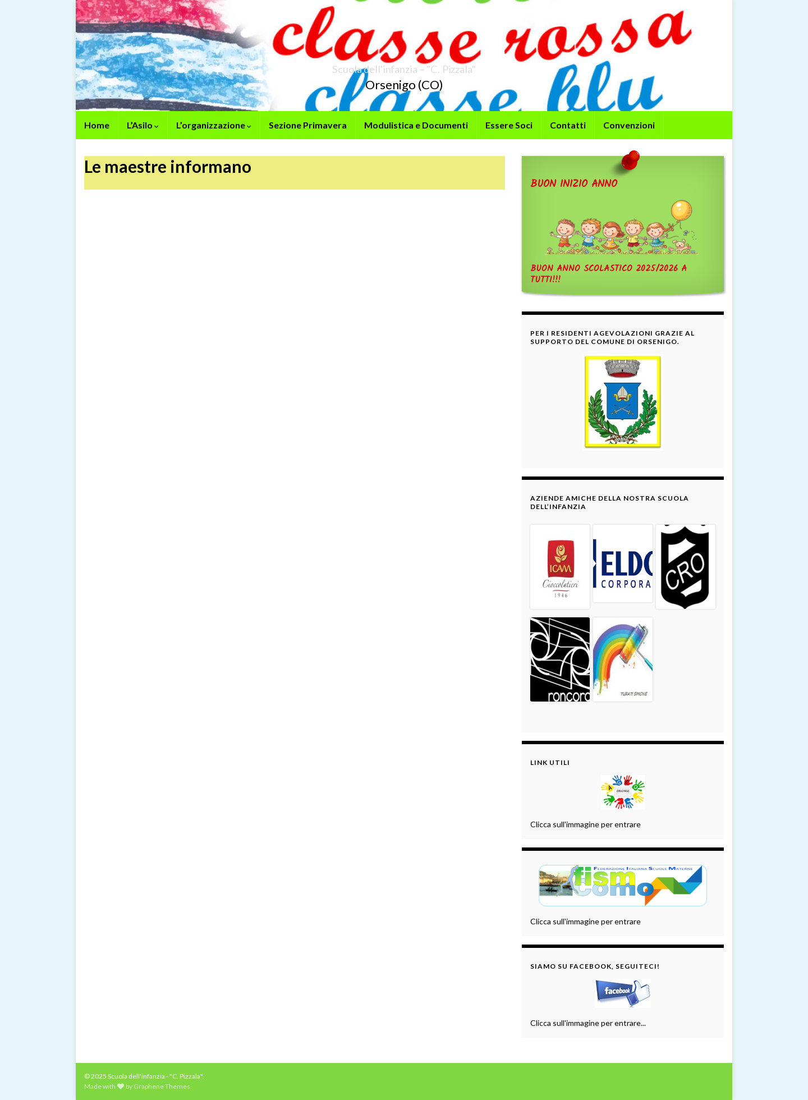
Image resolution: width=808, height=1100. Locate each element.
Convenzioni (629, 125)
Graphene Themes (162, 1086)
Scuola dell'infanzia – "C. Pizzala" (404, 66)
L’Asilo (143, 125)
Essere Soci (508, 125)
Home (96, 125)
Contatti (568, 125)
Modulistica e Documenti (416, 125)
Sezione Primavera (308, 125)
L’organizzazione (213, 125)
